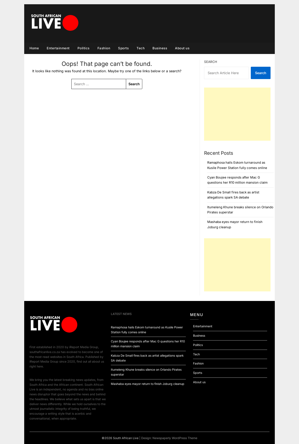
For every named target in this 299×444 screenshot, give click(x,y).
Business (159, 48)
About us (182, 48)
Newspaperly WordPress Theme (174, 438)
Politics (84, 48)
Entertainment (58, 48)
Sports (123, 48)
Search (210, 62)
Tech (141, 48)
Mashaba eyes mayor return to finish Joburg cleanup (147, 384)
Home (34, 48)
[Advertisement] (237, 114)
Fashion (103, 48)
